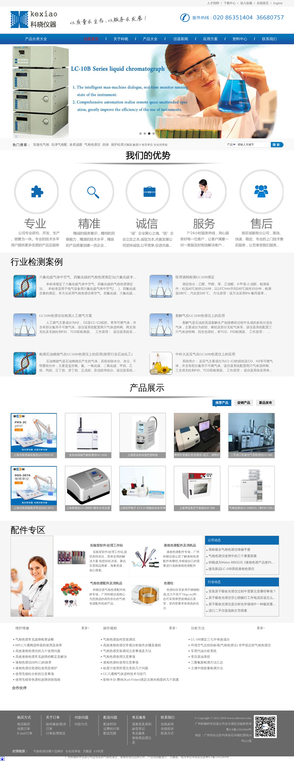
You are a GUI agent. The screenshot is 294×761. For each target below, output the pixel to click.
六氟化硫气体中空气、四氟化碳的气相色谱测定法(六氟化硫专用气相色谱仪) (88, 277)
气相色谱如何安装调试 (119, 639)
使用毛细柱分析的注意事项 (34, 674)
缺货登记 (138, 728)
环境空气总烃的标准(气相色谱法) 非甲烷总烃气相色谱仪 (231, 645)
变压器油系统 (200, 656)
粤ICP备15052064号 (239, 729)
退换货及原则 (141, 724)
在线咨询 (167, 724)
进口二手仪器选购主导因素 (228, 610)
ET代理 (99, 751)
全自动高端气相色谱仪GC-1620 (88, 455)
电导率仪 (186, 757)
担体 (105, 144)
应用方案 (210, 39)
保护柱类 (117, 144)
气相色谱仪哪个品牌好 (48, 751)
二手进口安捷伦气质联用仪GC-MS (251, 455)
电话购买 (23, 724)
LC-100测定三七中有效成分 (210, 639)
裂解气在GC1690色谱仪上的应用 (200, 316)
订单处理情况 (55, 733)
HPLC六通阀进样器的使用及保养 (38, 645)
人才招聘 (213, 3)
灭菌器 (87, 751)
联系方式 (167, 733)
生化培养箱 (72, 751)
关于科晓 (120, 39)
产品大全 (150, 39)
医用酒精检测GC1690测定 (195, 277)
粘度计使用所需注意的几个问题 (125, 668)
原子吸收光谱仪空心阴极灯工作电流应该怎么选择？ (243, 597)
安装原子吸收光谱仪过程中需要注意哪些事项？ (242, 591)
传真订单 (23, 728)
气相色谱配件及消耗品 (106, 583)
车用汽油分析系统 (204, 651)
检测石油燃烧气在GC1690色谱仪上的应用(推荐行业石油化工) (86, 354)
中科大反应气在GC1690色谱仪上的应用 (205, 354)
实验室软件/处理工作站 (106, 545)
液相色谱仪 (127, 757)
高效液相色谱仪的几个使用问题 (37, 651)
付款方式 (81, 724)
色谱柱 (168, 583)
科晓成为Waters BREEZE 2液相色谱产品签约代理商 (243, 562)
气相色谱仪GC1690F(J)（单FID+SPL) (251, 508)
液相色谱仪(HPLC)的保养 (33, 662)
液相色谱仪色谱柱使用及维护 (36, 668)
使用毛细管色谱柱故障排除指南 (37, 679)
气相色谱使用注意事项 (119, 656)
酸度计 (163, 757)
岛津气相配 (59, 144)
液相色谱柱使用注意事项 (121, 662)
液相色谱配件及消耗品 (180, 545)
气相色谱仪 (92, 144)
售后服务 (138, 733)
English (278, 3)
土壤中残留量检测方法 (207, 668)
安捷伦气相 (41, 144)
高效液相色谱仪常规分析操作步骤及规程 (132, 645)
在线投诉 (167, 728)
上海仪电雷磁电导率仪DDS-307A (34, 508)
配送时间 (109, 724)
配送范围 (109, 733)
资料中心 (239, 39)
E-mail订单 (24, 733)
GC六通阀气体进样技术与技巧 (124, 674)
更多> (85, 628)
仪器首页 (91, 39)
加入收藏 (246, 3)
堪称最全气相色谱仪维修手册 (229, 549)
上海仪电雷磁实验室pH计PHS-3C (34, 455)
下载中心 (230, 3)
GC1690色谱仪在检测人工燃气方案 (65, 316)
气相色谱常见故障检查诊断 (34, 639)
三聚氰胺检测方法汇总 (207, 662)
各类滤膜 (75, 144)
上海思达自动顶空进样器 (142, 455)
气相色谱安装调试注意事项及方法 (127, 651)
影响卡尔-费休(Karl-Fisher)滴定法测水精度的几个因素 (141, 679)
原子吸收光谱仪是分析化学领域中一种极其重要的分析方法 (243, 604)
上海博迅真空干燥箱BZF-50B (197, 508)
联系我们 (269, 39)
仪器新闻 (180, 39)
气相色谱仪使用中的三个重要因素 (233, 556)
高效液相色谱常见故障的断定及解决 (41, 656)
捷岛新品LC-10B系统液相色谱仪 (231, 569)
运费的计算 (111, 728)
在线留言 (263, 3)
